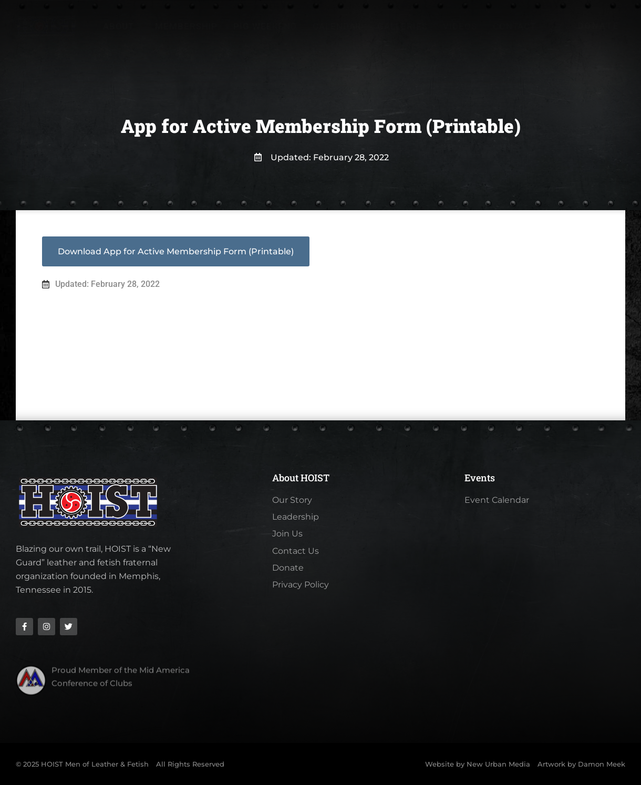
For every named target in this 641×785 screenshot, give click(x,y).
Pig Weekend (265, 26)
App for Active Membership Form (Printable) (199, 257)
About (121, 26)
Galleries (402, 26)
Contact (514, 26)
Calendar (337, 26)
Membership (186, 26)
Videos (460, 26)
